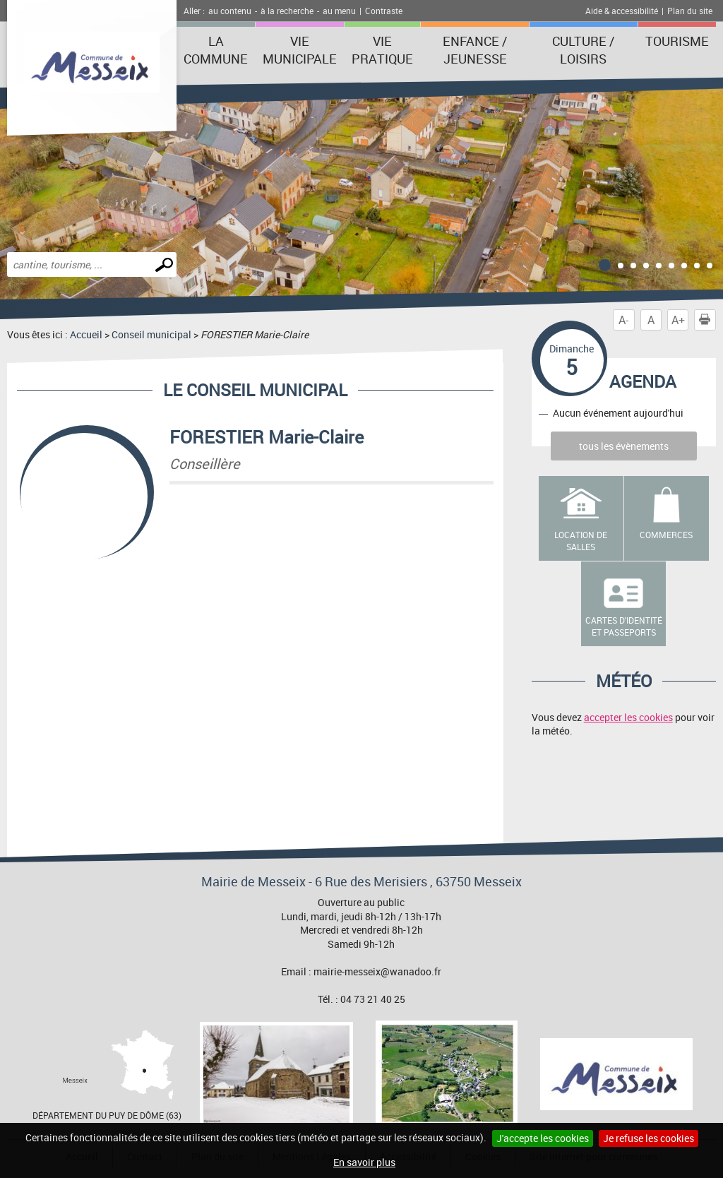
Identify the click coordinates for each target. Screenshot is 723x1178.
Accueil (86, 334)
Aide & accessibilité (621, 10)
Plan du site (689, 10)
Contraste (383, 10)
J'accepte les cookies (542, 1138)
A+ (678, 320)
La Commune (216, 49)
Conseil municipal (151, 334)
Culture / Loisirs (583, 49)
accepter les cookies (628, 717)
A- (623, 320)
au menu (339, 10)
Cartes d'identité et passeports (623, 626)
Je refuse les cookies (648, 1138)
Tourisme (677, 40)
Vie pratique (382, 49)
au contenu (229, 10)
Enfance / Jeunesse (475, 49)
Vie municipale (300, 49)
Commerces (666, 534)
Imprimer (707, 320)
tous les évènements (624, 446)
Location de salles (580, 540)
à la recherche (287, 10)
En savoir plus (364, 1162)
